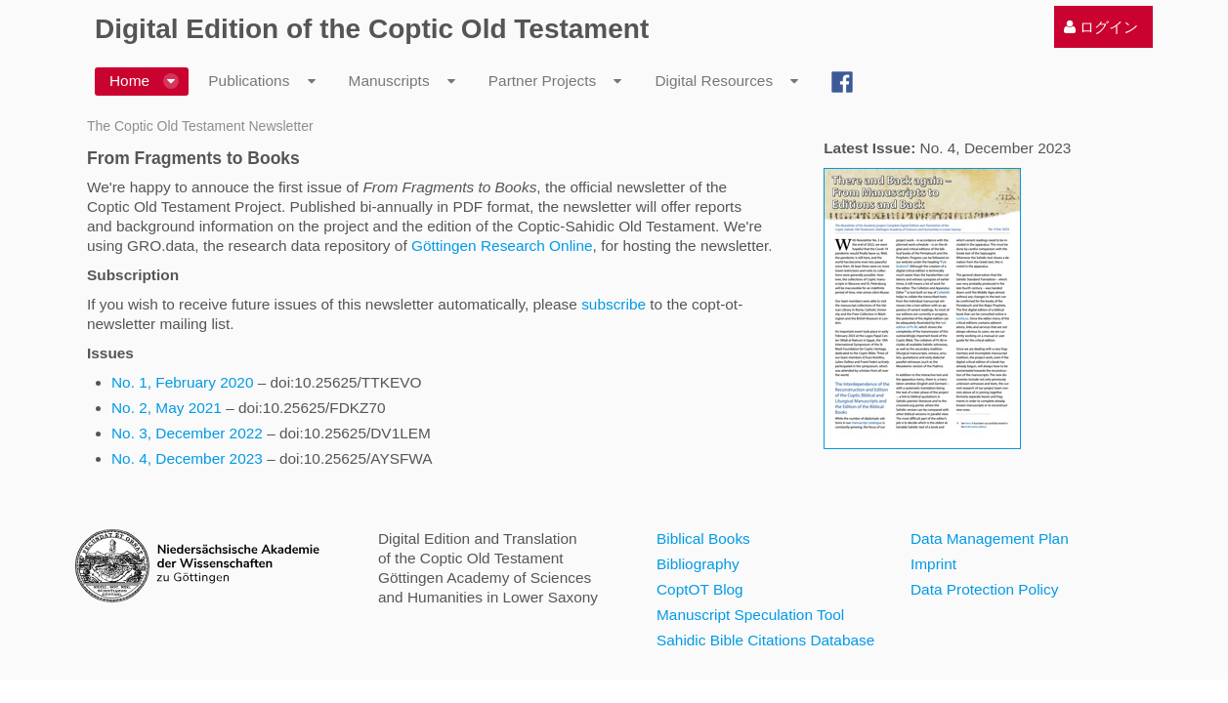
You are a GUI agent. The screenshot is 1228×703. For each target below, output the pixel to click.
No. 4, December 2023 (187, 458)
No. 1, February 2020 (184, 382)
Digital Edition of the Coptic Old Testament (372, 29)
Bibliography (698, 564)
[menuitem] (1101, 27)
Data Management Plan (989, 538)
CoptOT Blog (699, 589)
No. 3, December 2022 (187, 433)
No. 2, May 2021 (166, 407)
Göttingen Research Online (502, 245)
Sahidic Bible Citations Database (765, 640)
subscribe (613, 304)
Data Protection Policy (984, 589)
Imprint (933, 564)
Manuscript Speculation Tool (750, 614)
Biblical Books (703, 538)
